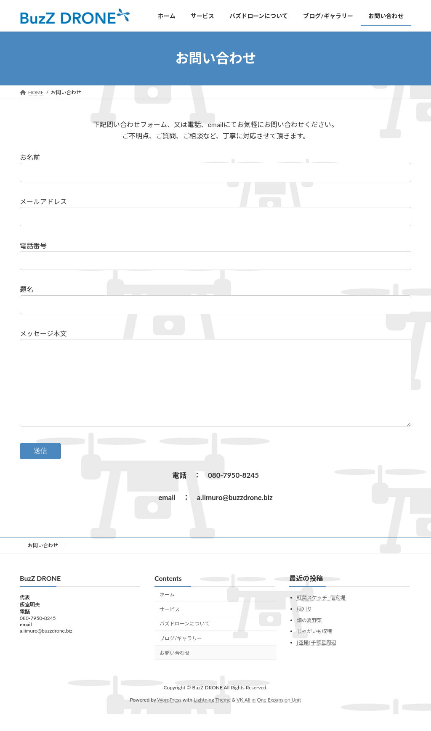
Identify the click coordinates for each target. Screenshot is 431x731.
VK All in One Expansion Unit (269, 716)
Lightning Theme (212, 716)
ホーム (167, 611)
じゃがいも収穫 (314, 648)
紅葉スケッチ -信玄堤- (322, 614)
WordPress (169, 716)
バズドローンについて (185, 640)
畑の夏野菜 (309, 636)
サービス (170, 625)
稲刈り (304, 625)
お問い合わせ (43, 562)
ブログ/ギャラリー (181, 655)
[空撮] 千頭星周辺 (316, 659)
